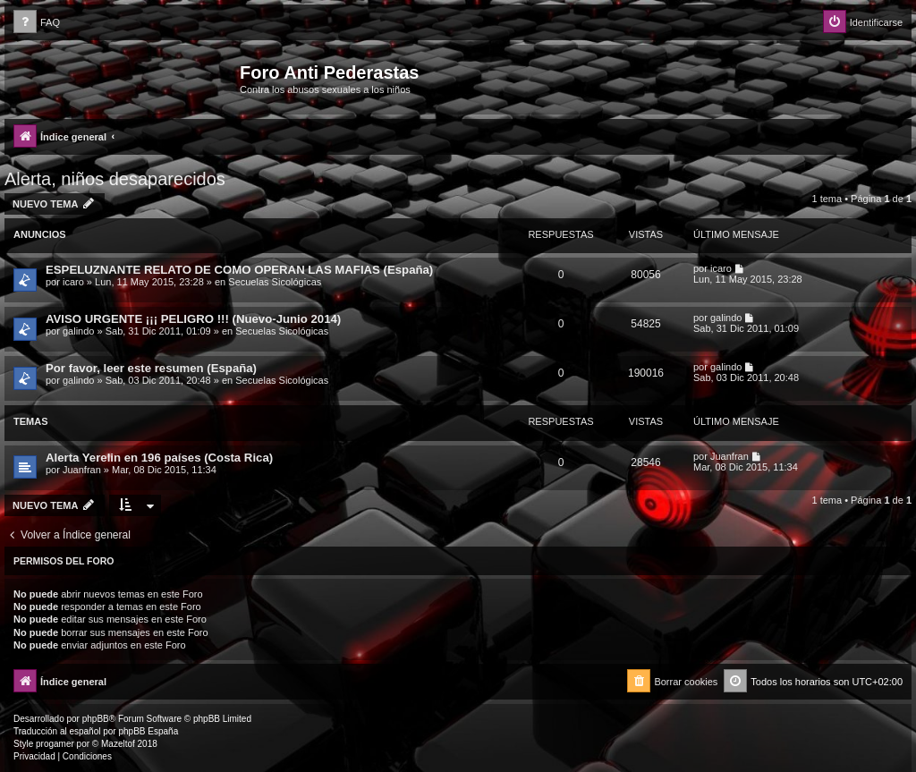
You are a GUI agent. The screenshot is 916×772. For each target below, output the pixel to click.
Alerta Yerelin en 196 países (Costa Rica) (159, 457)
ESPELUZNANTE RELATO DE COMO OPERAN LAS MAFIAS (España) (239, 269)
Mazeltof (118, 744)
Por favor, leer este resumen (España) (151, 368)
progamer (55, 744)
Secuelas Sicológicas (274, 281)
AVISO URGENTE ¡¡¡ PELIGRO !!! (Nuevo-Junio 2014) (193, 319)
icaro (73, 281)
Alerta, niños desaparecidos (114, 179)
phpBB (95, 719)
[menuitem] (36, 23)
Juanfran (82, 469)
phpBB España (148, 731)
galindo (78, 331)
